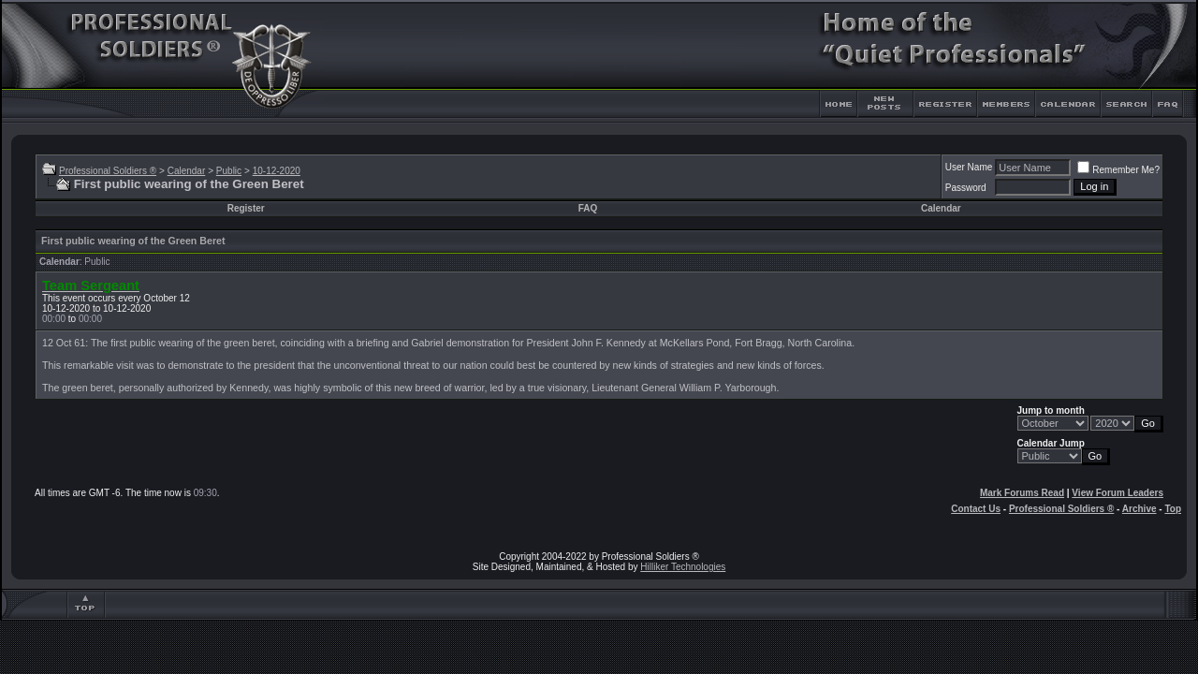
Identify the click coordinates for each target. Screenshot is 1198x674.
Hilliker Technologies (682, 567)
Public (228, 171)
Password (965, 188)
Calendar (187, 171)
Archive (1139, 509)
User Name (969, 167)
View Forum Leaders (1117, 493)
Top (1172, 509)
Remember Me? (1118, 170)
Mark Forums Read (1022, 493)
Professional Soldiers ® (107, 171)
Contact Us (976, 509)
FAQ (588, 208)
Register (246, 208)
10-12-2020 (276, 171)
